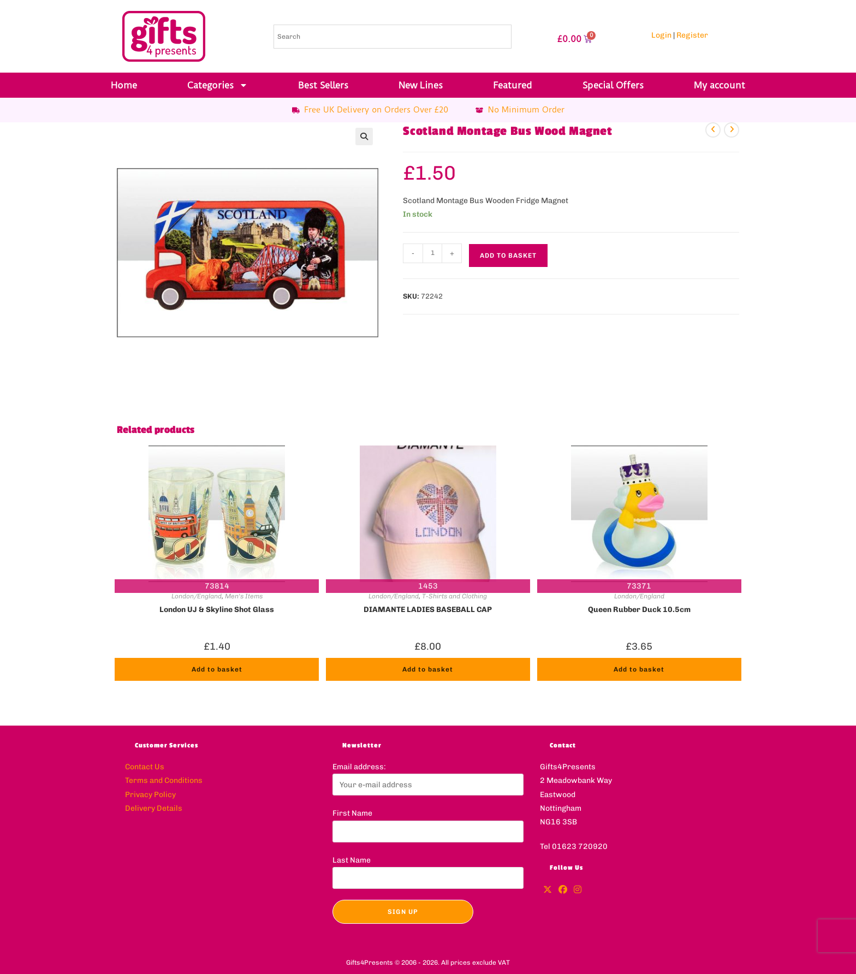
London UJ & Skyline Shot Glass (216, 609)
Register (692, 35)
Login (661, 35)
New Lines (421, 85)
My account (719, 85)
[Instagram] (577, 890)
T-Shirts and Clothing (454, 596)
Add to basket (508, 255)
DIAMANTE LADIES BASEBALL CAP (428, 609)
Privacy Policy (150, 794)
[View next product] (731, 130)
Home (124, 85)
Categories (217, 85)
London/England (196, 596)
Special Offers (613, 85)
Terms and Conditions (164, 780)
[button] (364, 136)
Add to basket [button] (217, 669)
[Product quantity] (432, 253)
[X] (547, 890)
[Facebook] (562, 890)
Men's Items (244, 596)
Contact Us (144, 766)
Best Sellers (323, 85)
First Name (352, 813)
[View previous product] (713, 130)
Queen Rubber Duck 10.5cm (639, 609)
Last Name (351, 860)
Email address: (359, 766)
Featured (512, 85)
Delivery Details (153, 808)
